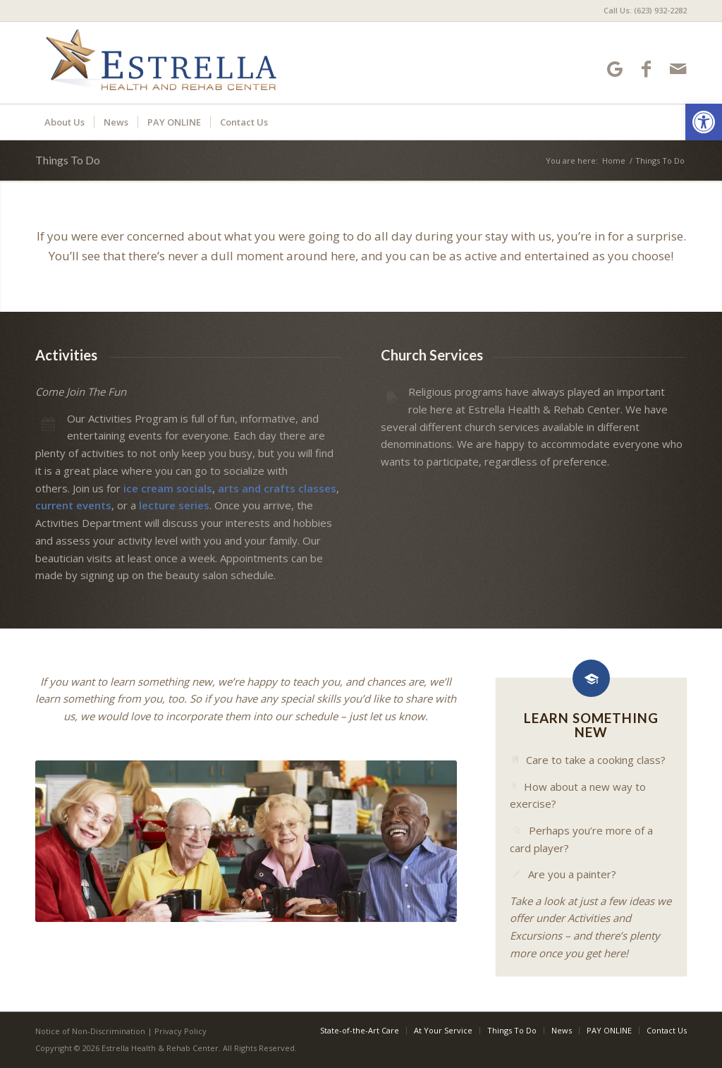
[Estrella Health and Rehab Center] (160, 63)
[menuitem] (641, 10)
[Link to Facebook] (646, 68)
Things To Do (67, 159)
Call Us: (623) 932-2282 (645, 10)
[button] (703, 122)
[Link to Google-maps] (614, 68)
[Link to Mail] (678, 68)
